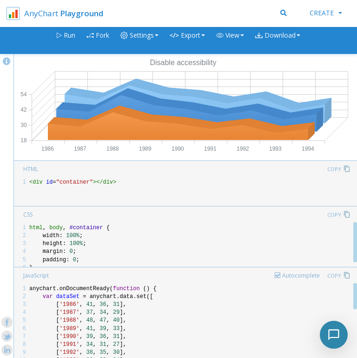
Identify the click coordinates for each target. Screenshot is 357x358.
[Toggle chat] (334, 335)
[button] (230, 40)
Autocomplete (301, 275)
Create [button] (326, 12)
